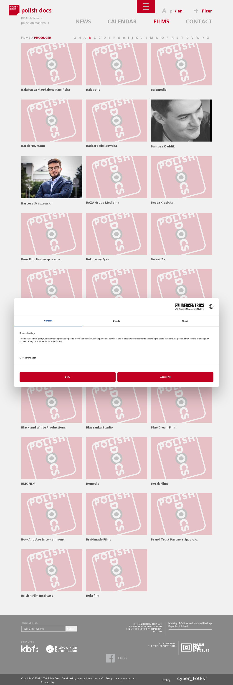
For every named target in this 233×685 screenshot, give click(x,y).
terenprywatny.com (125, 678)
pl (172, 11)
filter (202, 11)
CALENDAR (122, 21)
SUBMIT (71, 629)
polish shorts (32, 17)
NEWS (83, 21)
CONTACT (199, 21)
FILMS (161, 21)
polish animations (36, 23)
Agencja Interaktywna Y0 (90, 678)
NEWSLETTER (30, 622)
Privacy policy (47, 682)
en (179, 11)
